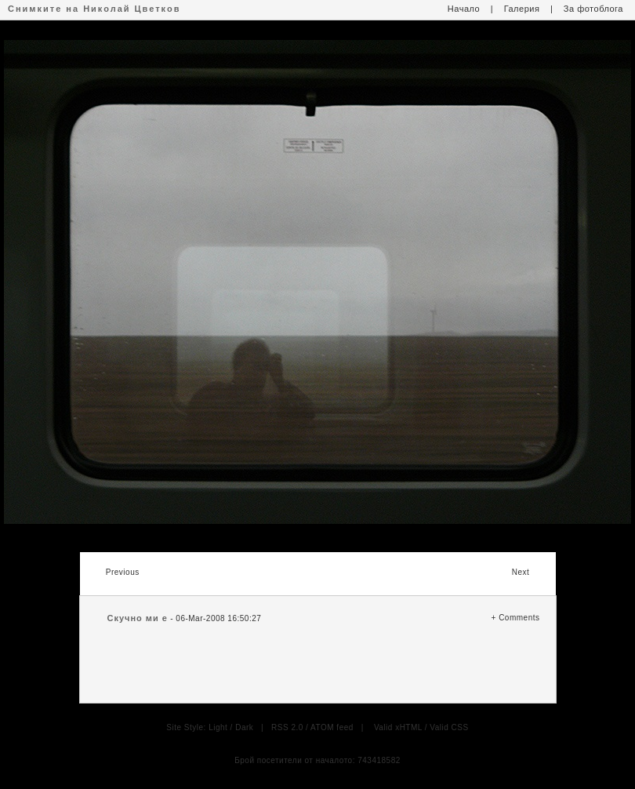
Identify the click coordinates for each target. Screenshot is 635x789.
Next (521, 572)
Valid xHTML (398, 727)
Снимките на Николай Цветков (94, 8)
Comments (519, 617)
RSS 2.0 (287, 727)
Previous (123, 572)
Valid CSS (449, 727)
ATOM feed (332, 727)
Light (218, 727)
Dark (244, 727)
